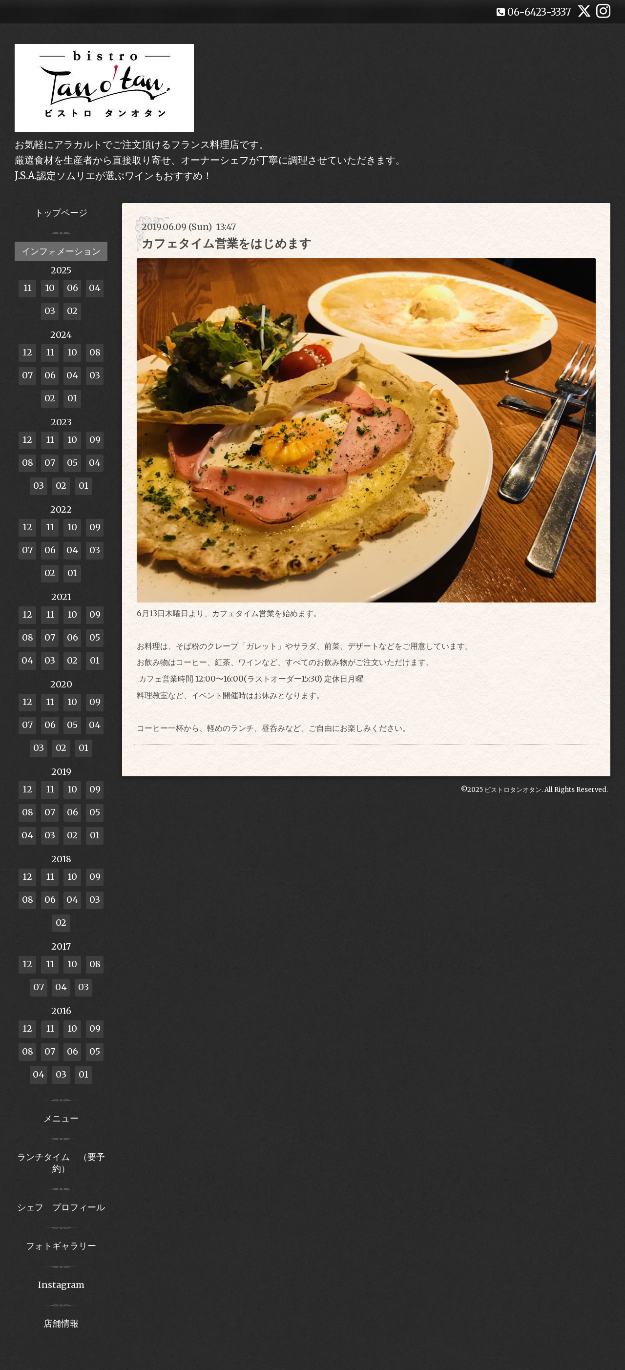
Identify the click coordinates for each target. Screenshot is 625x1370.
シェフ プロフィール (61, 1207)
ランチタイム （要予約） (61, 1162)
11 (27, 287)
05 (72, 462)
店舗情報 (61, 1323)
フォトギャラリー (61, 1245)
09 (95, 439)
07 (27, 375)
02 (72, 310)
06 (72, 287)
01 (72, 398)
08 (95, 352)
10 (50, 287)
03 (49, 310)
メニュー (61, 1118)
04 (95, 287)
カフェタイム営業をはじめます (227, 243)
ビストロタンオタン (513, 790)
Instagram (61, 1284)
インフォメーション (61, 251)
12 (27, 352)
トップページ (61, 212)
